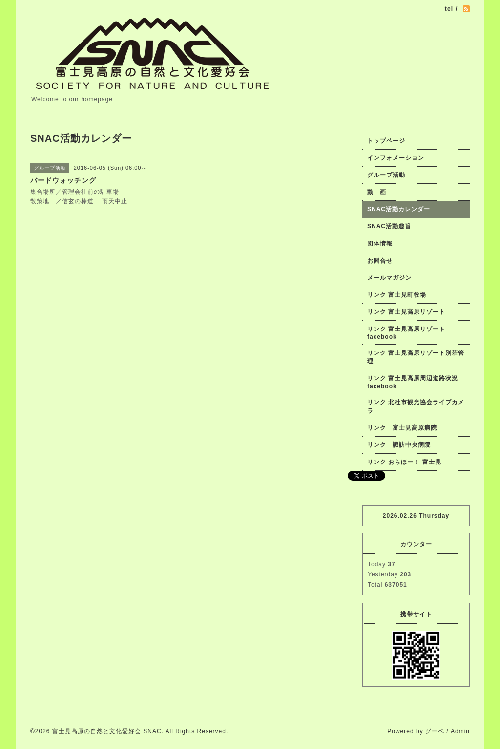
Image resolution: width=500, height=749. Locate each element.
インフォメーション (395, 157)
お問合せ (380, 260)
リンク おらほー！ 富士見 (404, 462)
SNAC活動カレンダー (398, 209)
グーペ (434, 731)
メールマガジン (389, 277)
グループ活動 (386, 175)
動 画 (380, 192)
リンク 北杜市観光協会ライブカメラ (415, 406)
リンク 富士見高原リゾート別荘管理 (415, 357)
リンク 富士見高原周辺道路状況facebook (412, 382)
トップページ (386, 140)
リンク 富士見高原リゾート (406, 311)
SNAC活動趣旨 (389, 226)
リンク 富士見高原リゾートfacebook (406, 333)
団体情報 (380, 243)
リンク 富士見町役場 (396, 294)
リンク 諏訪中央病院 (399, 444)
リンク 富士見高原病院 (402, 427)
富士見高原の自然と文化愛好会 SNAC (107, 731)
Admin (460, 731)
